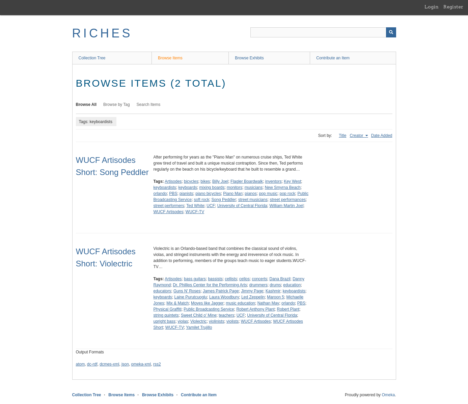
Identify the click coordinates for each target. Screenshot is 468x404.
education (292, 285)
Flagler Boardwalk (246, 181)
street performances (288, 199)
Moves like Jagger (207, 303)
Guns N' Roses (186, 291)
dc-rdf (92, 364)
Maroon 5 (275, 297)
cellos (244, 279)
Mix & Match (177, 303)
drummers (258, 285)
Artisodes (173, 181)
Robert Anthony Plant (255, 309)
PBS (173, 193)
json (125, 364)
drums (275, 285)
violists (232, 321)
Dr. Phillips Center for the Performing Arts (210, 285)
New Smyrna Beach (283, 187)
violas (183, 321)
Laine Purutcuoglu (190, 297)
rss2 (157, 364)
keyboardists (165, 187)
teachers (226, 315)
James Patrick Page (221, 291)
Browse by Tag (116, 104)
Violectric (198, 321)
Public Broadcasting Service (209, 309)
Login (431, 6)
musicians (254, 187)
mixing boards (212, 187)
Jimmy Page (252, 291)
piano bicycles (208, 193)
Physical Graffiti (168, 309)
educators (162, 291)
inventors (273, 181)
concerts (259, 279)
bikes (205, 181)
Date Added (381, 135)
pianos (250, 193)
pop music (268, 193)
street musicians (253, 199)
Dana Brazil (279, 279)
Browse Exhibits (249, 58)
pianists (186, 193)
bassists (215, 279)
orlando (160, 193)
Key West (292, 181)
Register (453, 6)
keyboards (187, 187)
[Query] (323, 32)
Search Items (149, 104)
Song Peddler (224, 199)
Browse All (86, 104)
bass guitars (195, 279)
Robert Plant (288, 309)
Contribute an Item (333, 58)
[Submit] (391, 32)
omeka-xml (141, 364)
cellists (231, 279)
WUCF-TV (195, 211)
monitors (234, 187)
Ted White (195, 205)
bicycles (191, 181)
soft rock (201, 199)
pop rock (287, 193)
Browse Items (170, 58)
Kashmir (273, 291)
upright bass (164, 321)
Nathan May (268, 303)
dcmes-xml (109, 364)
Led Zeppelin (253, 297)
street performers (169, 205)
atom (80, 364)
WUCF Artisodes (169, 211)
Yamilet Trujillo (199, 327)
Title (342, 135)
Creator (357, 135)
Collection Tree (92, 58)
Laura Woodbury (224, 297)
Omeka (388, 395)
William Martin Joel (286, 205)
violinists (216, 321)
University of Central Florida (242, 205)
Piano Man (232, 193)
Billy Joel (220, 181)
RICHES (102, 33)
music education (240, 303)
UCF (211, 205)
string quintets (166, 315)
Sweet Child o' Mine (199, 315)
